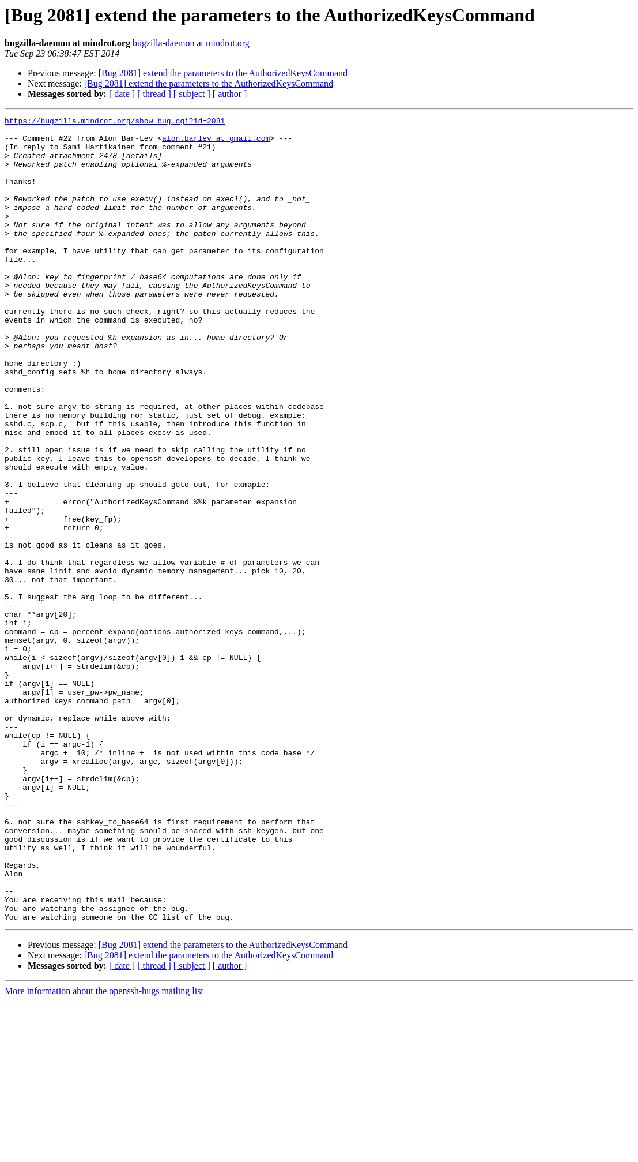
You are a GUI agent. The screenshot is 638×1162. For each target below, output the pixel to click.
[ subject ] (191, 94)
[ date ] (122, 94)
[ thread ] (154, 94)
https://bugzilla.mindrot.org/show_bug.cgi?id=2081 (115, 122)
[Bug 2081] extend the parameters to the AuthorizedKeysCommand (223, 73)
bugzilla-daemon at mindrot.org (191, 43)
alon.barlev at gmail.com (216, 143)
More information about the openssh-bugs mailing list (104, 1152)
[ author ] (230, 94)
